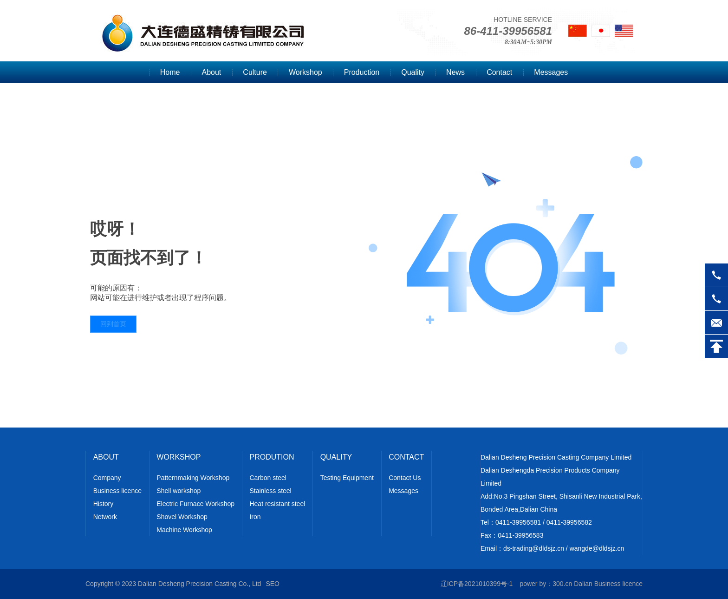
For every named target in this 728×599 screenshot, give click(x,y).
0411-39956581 (518, 522)
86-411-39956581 (508, 31)
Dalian (583, 583)
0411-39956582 (569, 522)
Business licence (618, 583)
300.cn (562, 583)
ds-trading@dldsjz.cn (533, 548)
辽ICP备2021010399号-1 (477, 583)
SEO (273, 583)
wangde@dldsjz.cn (597, 548)
